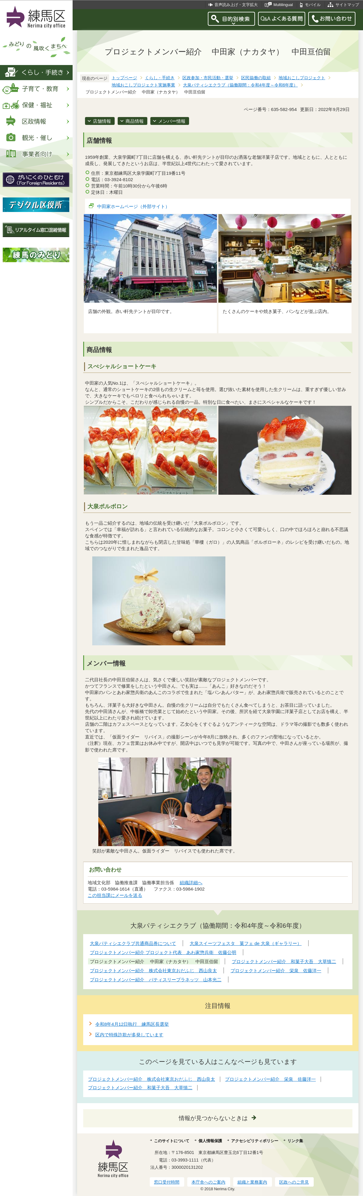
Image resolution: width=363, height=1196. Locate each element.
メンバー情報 (171, 121)
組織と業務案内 (252, 1182)
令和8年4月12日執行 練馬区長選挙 (132, 1024)
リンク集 (295, 1141)
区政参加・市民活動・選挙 (207, 78)
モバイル (313, 4)
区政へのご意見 (294, 1182)
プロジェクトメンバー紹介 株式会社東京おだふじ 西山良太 (151, 1079)
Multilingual (283, 4)
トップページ (124, 78)
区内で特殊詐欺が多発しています (129, 1034)
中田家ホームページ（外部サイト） (133, 206)
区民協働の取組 (256, 78)
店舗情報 (102, 121)
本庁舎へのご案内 (208, 1182)
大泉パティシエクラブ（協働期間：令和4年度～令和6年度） (240, 85)
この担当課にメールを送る (115, 895)
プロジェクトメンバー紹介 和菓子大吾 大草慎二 (140, 1087)
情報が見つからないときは (213, 1118)
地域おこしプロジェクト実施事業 (143, 85)
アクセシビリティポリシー (254, 1141)
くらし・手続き (160, 78)
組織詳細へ (191, 882)
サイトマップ (347, 4)
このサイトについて (171, 1141)
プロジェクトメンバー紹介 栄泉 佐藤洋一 (270, 1079)
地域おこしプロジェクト (302, 78)
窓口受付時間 (166, 1182)
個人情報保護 (210, 1141)
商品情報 (135, 121)
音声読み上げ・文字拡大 (236, 4)
